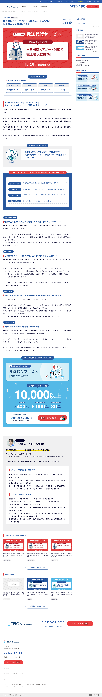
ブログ (71, 1)
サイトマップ (13, 686)
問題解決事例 (80, 1)
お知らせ (6, 686)
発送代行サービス (43, 6)
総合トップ (43, 1)
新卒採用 (96, 1)
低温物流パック (26, 6)
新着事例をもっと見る (37, 606)
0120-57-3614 (21, 417)
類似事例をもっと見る (37, 567)
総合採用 (89, 1)
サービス (51, 1)
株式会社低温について (17, 684)
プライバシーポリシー (23, 686)
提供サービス (7, 684)
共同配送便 (34, 6)
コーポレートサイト (62, 1)
